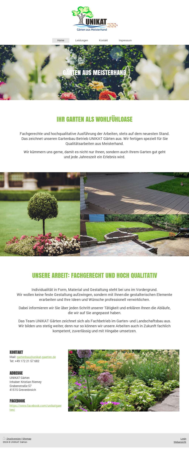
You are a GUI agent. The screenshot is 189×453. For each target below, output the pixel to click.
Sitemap (26, 438)
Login (183, 438)
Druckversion (12, 438)
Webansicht (180, 442)
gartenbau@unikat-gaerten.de (36, 357)
